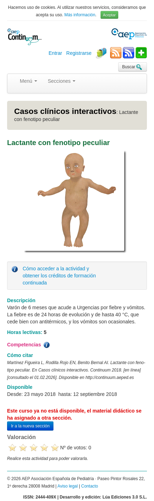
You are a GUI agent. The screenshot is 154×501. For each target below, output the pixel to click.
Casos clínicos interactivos (65, 111)
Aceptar (109, 15)
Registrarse (79, 53)
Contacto (89, 486)
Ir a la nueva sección (30, 426)
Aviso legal (67, 486)
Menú (28, 81)
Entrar (55, 53)
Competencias (29, 345)
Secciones (61, 81)
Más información (79, 14)
